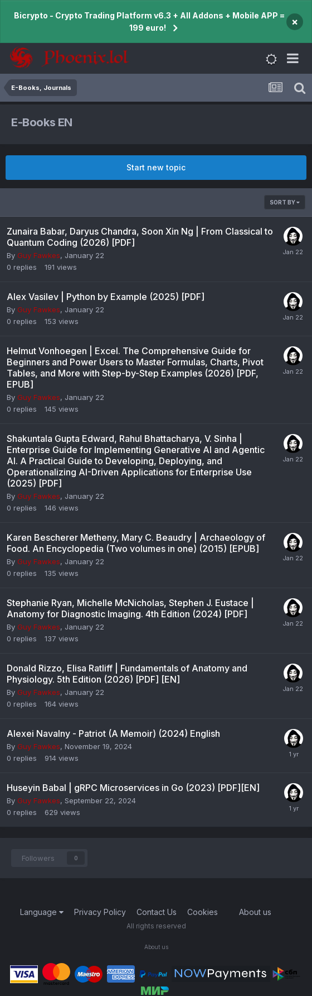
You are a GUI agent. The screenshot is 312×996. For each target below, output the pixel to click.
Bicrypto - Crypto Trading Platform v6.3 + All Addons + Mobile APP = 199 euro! (149, 21)
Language (42, 912)
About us (255, 912)
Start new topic (156, 167)
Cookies (202, 912)
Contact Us (156, 912)
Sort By (285, 202)
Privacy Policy (100, 912)
